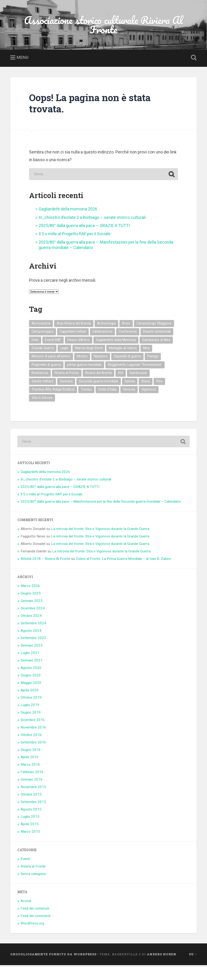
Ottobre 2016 (31, 737)
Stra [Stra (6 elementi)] (159, 383)
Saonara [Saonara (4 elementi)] (66, 383)
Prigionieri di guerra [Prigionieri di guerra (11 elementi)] (46, 367)
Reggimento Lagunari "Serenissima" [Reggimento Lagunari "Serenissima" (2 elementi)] (135, 367)
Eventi (25, 861)
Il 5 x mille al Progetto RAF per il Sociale (75, 235)
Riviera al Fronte (33, 868)
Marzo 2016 (30, 766)
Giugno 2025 (31, 595)
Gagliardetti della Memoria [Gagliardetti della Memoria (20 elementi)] (116, 342)
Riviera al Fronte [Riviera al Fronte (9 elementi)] (67, 375)
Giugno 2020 (31, 677)
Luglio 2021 (30, 655)
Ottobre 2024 (31, 617)
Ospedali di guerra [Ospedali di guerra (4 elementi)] (127, 358)
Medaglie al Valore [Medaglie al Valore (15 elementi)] (123, 350)
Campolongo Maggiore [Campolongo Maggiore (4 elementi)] (154, 325)
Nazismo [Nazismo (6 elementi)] (100, 358)
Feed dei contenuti (35, 910)
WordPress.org (32, 925)
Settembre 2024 (33, 625)
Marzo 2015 (30, 833)
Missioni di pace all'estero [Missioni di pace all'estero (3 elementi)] (51, 358)
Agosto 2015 (31, 811)
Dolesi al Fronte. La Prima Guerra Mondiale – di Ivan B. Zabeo (123, 560)
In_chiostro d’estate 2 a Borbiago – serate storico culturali (92, 219)
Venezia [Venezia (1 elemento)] (129, 391)
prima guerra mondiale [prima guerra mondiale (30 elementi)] (84, 367)
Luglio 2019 (30, 707)
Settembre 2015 (33, 804)
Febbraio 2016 (32, 774)
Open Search (193, 60)
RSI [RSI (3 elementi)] (120, 375)
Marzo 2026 (30, 588)
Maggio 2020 (31, 685)
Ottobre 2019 (31, 699)
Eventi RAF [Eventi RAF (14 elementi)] (53, 342)
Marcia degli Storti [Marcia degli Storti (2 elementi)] (89, 350)
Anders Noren (161, 956)
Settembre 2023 (33, 640)
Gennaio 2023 (32, 647)
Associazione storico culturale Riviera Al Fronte (104, 26)
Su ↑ (192, 956)
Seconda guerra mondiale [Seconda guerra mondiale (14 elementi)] (98, 383)
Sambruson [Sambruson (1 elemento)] (138, 375)
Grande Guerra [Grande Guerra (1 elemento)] (43, 350)
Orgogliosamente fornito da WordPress (53, 956)
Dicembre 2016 (33, 722)
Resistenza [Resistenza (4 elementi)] (40, 375)
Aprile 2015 (30, 826)
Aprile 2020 (30, 692)
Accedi (26, 903)
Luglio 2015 (30, 818)
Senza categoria (33, 876)
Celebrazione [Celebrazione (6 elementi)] (102, 333)
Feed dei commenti (35, 918)
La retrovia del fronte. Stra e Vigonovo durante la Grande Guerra (100, 531)
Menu (23, 59)
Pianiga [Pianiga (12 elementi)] (152, 358)
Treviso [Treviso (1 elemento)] (86, 391)
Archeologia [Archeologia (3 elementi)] (106, 325)
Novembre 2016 (33, 729)
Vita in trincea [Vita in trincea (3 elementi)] (42, 400)
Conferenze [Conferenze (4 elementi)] (128, 333)
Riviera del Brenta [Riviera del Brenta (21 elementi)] (98, 375)
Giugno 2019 (31, 714)
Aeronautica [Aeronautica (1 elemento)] (41, 325)
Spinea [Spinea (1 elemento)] (130, 383)
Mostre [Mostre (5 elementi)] (82, 358)
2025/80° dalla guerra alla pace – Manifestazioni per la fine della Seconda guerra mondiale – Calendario (101, 503)
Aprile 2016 (30, 759)
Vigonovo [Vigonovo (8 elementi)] (148, 391)
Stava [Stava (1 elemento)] (145, 383)
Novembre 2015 (33, 789)
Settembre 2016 (33, 744)
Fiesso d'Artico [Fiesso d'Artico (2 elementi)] (78, 342)
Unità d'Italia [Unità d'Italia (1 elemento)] (107, 391)
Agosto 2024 (31, 632)
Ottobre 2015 (31, 796)
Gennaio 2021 (32, 662)
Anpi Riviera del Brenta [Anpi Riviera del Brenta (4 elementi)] (74, 325)
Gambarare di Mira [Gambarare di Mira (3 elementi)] (156, 342)
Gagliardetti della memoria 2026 (68, 210)
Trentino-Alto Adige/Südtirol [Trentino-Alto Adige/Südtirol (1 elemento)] (53, 391)
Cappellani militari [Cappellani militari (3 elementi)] (73, 333)
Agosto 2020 (31, 670)
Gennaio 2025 (32, 603)
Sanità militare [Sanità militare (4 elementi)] (42, 383)
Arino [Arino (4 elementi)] (126, 325)
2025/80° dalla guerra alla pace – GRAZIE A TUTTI (84, 227)
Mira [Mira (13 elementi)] (146, 350)
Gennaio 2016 (32, 781)
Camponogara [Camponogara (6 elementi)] (42, 333)
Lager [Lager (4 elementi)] (64, 350)
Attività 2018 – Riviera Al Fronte (45, 560)
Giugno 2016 (31, 752)
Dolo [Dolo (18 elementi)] (35, 342)
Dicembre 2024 (33, 610)
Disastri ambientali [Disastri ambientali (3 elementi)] (157, 333)
